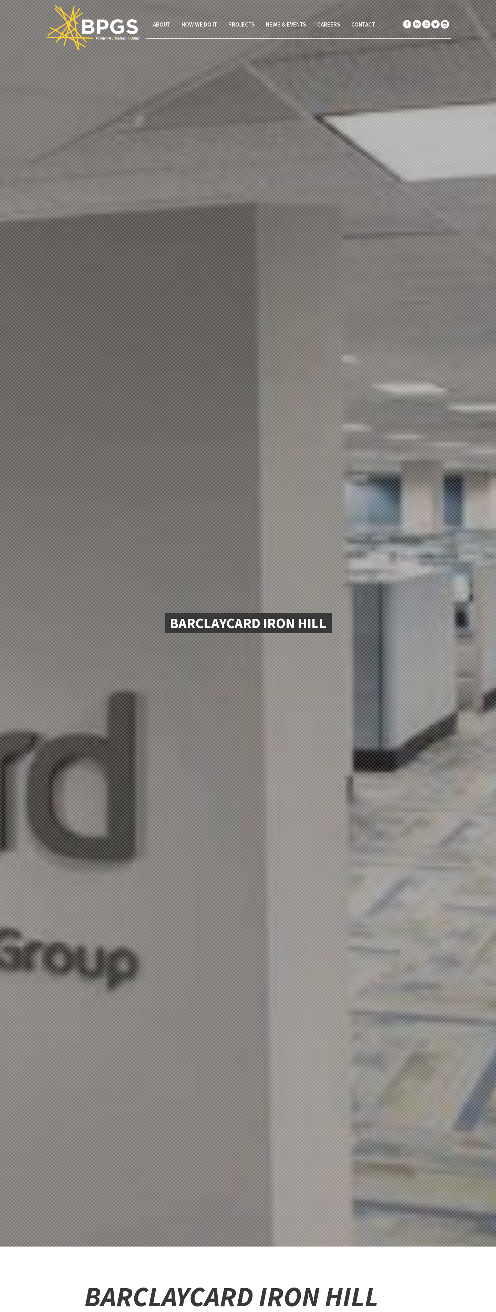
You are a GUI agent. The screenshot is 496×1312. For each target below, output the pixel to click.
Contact (363, 24)
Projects (241, 24)
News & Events (286, 24)
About (161, 24)
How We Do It (199, 24)
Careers (328, 24)
